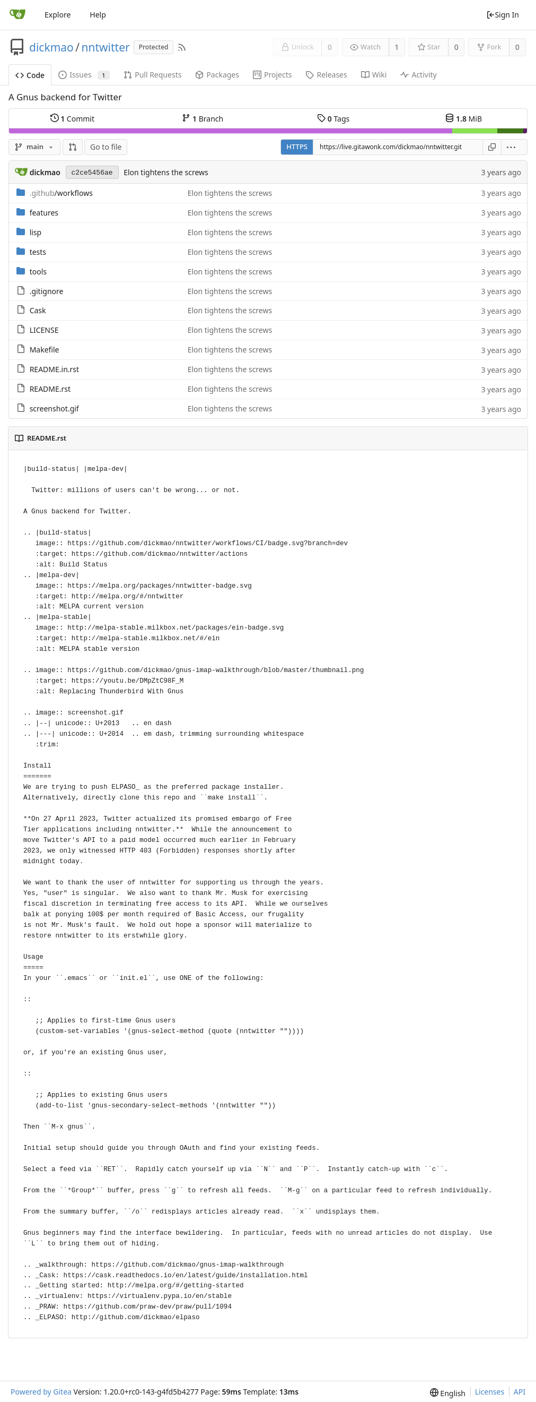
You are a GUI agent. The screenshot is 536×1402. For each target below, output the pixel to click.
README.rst (50, 389)
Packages (217, 75)
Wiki (374, 75)
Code (30, 75)
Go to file (105, 147)
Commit (72, 119)
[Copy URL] (492, 147)
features (44, 213)
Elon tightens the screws (166, 172)
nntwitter (106, 47)
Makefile (44, 350)
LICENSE (44, 330)
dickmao (51, 47)
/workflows (61, 193)
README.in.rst (54, 369)
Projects (272, 75)
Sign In (502, 15)
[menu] (515, 147)
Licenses (490, 1392)
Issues (84, 75)
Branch (202, 119)
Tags (333, 119)
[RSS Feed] (182, 47)
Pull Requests (152, 75)
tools (38, 271)
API (519, 1392)
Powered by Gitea (41, 1392)
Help (98, 15)
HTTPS (296, 146)
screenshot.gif (54, 408)
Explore (58, 15)
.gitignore (47, 291)
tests (38, 252)
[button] (73, 147)
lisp (36, 232)
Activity (418, 75)
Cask (38, 310)
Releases (326, 75)
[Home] (17, 15)
